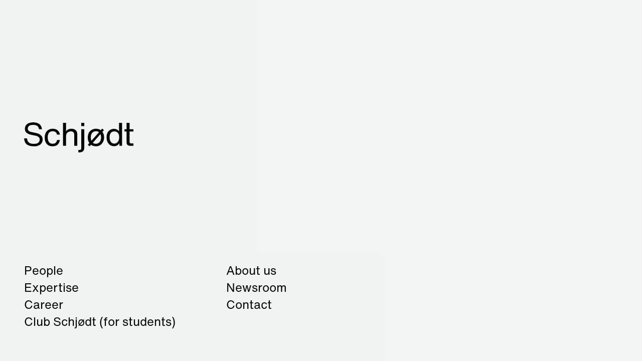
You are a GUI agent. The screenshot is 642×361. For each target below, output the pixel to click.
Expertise (51, 287)
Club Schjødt (100, 321)
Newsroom (256, 287)
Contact (249, 304)
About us (251, 270)
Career (43, 304)
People (43, 270)
